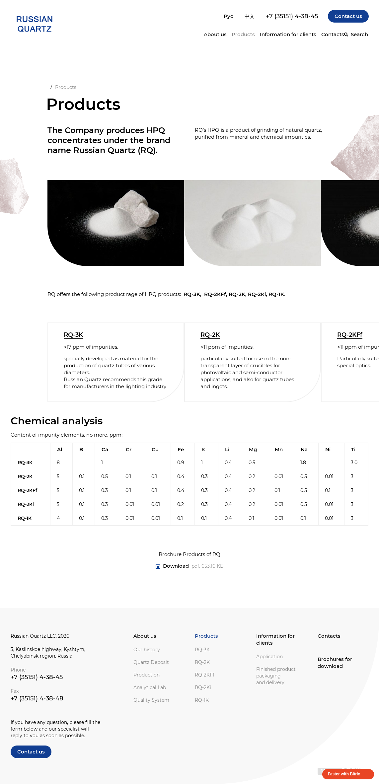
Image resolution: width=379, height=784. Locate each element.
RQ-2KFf (349, 334)
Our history (146, 650)
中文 (250, 16)
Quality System (151, 700)
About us (144, 636)
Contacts (332, 34)
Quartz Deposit (151, 662)
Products (243, 34)
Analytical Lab (149, 687)
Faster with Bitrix (344, 774)
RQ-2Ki (203, 687)
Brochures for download (335, 662)
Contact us (348, 16)
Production (146, 675)
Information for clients (275, 639)
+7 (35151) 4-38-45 (292, 16)
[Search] (356, 34)
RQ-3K (73, 334)
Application (269, 657)
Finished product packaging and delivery (276, 675)
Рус (228, 16)
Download (176, 566)
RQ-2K (210, 334)
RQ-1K (202, 700)
